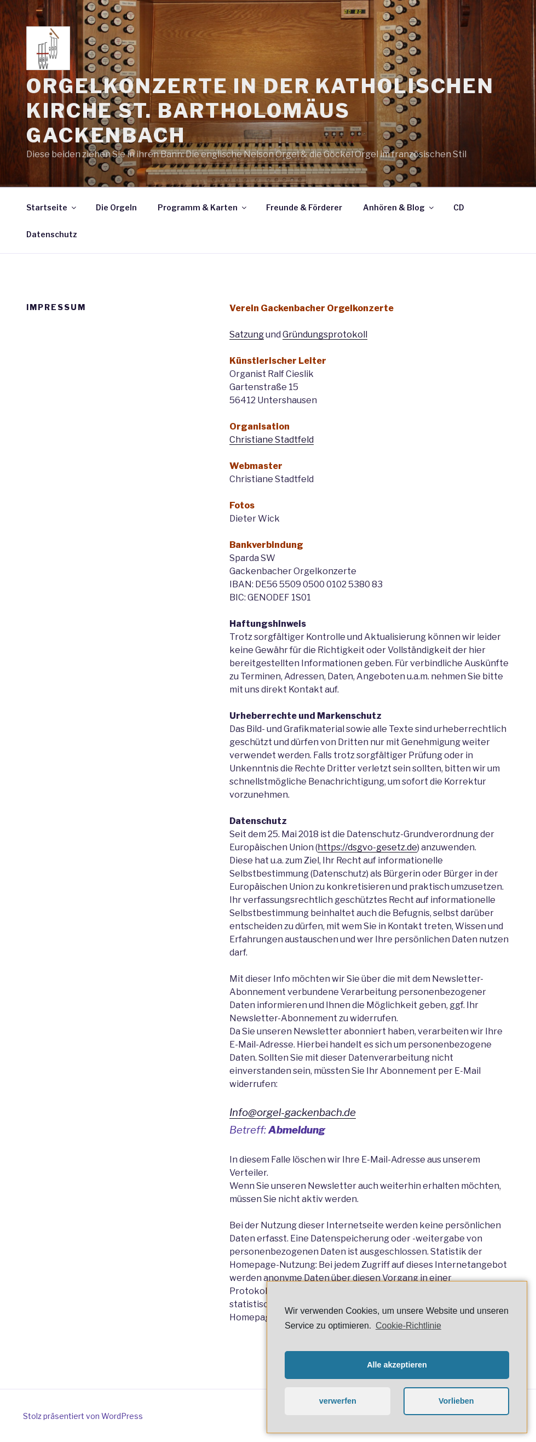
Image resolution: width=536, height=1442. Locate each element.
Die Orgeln (116, 207)
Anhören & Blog (399, 207)
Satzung (246, 334)
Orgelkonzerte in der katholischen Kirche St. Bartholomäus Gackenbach (260, 110)
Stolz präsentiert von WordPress (83, 1416)
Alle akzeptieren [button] (397, 1364)
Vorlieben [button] (456, 1401)
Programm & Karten (203, 207)
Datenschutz (51, 234)
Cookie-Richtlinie (408, 1325)
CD (458, 207)
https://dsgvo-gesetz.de (367, 847)
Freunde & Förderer (304, 207)
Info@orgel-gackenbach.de (292, 1112)
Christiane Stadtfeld (271, 439)
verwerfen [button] (337, 1401)
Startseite (52, 207)
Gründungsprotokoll (325, 334)
